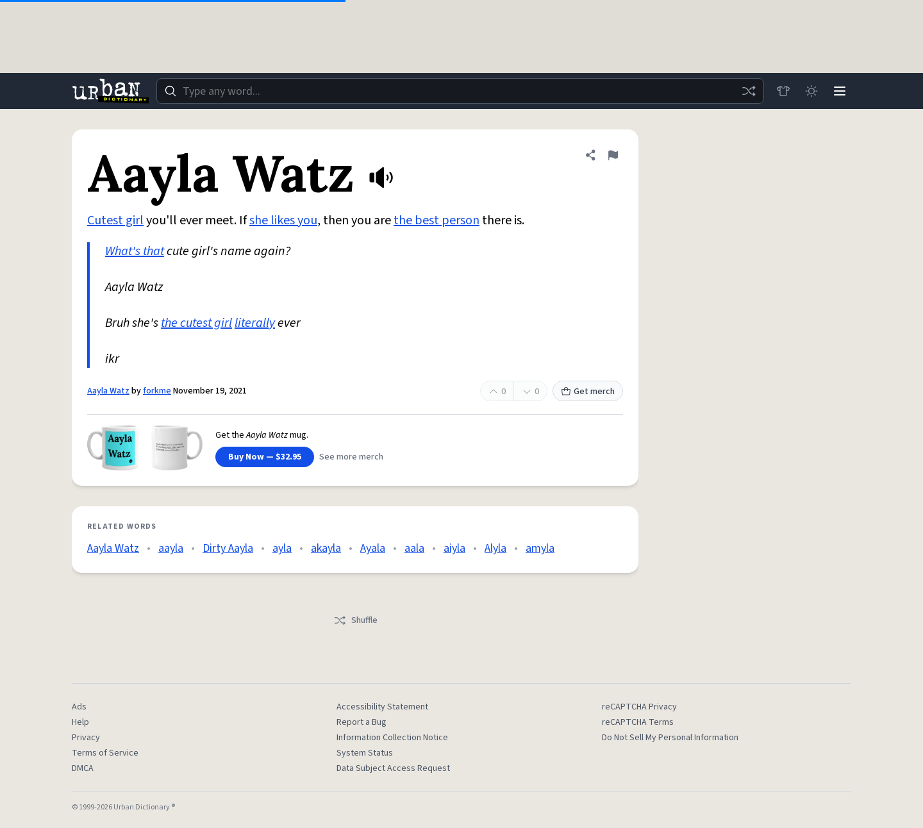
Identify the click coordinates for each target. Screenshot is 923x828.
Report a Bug (362, 722)
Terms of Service (105, 753)
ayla (282, 548)
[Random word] (748, 91)
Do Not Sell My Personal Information (670, 737)
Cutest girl (115, 220)
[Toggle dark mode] (811, 91)
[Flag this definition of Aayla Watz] (613, 155)
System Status (365, 753)
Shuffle (355, 620)
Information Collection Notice (392, 737)
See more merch (351, 457)
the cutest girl (196, 323)
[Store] (783, 91)
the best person (436, 220)
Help (80, 722)
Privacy (86, 737)
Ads (79, 706)
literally (255, 323)
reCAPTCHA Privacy (639, 706)
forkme (157, 391)
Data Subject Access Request (393, 768)
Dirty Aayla (228, 548)
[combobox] (460, 91)
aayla (170, 548)
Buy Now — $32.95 (264, 457)
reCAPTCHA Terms (638, 722)
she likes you (283, 220)
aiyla (454, 548)
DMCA (83, 768)
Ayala (372, 548)
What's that (134, 251)
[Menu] (839, 91)
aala (414, 548)
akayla (326, 548)
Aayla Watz (108, 391)
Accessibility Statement (382, 706)
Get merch (588, 391)
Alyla (495, 548)
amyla (540, 548)
